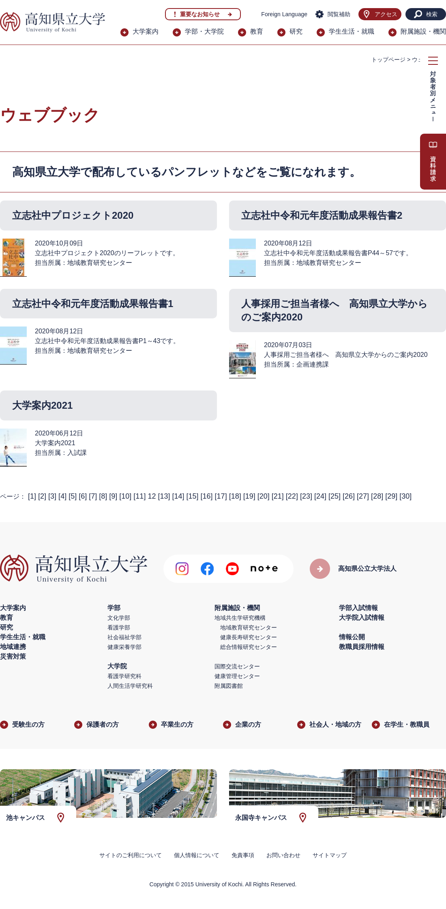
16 (207, 496)
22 (292, 496)
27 (363, 496)
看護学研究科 (124, 676)
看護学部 (118, 627)
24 (320, 496)
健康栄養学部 (124, 647)
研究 (295, 31)
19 (249, 496)
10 (125, 496)
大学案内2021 (42, 405)
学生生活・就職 (351, 31)
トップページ (388, 59)
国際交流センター (237, 666)
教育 (256, 31)
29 (391, 496)
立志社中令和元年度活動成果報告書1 (92, 303)
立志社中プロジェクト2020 (72, 215)
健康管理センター (237, 676)
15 (193, 496)
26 (349, 496)
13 (164, 496)
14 (178, 496)
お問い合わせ (283, 855)
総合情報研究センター (248, 647)
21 (278, 496)
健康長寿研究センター (248, 637)
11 (139, 496)
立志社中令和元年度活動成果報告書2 (321, 215)
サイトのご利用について (130, 855)
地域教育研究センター (248, 627)
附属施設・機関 (423, 31)
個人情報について (196, 855)
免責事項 (243, 855)
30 (405, 496)
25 (334, 496)
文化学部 (118, 618)
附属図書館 (228, 686)
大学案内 (146, 31)
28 (377, 496)
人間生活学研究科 (130, 686)
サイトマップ (330, 855)
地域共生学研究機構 (240, 618)
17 (221, 496)
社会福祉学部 (124, 637)
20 (263, 496)
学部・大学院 (204, 31)
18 (235, 496)
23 (306, 496)
